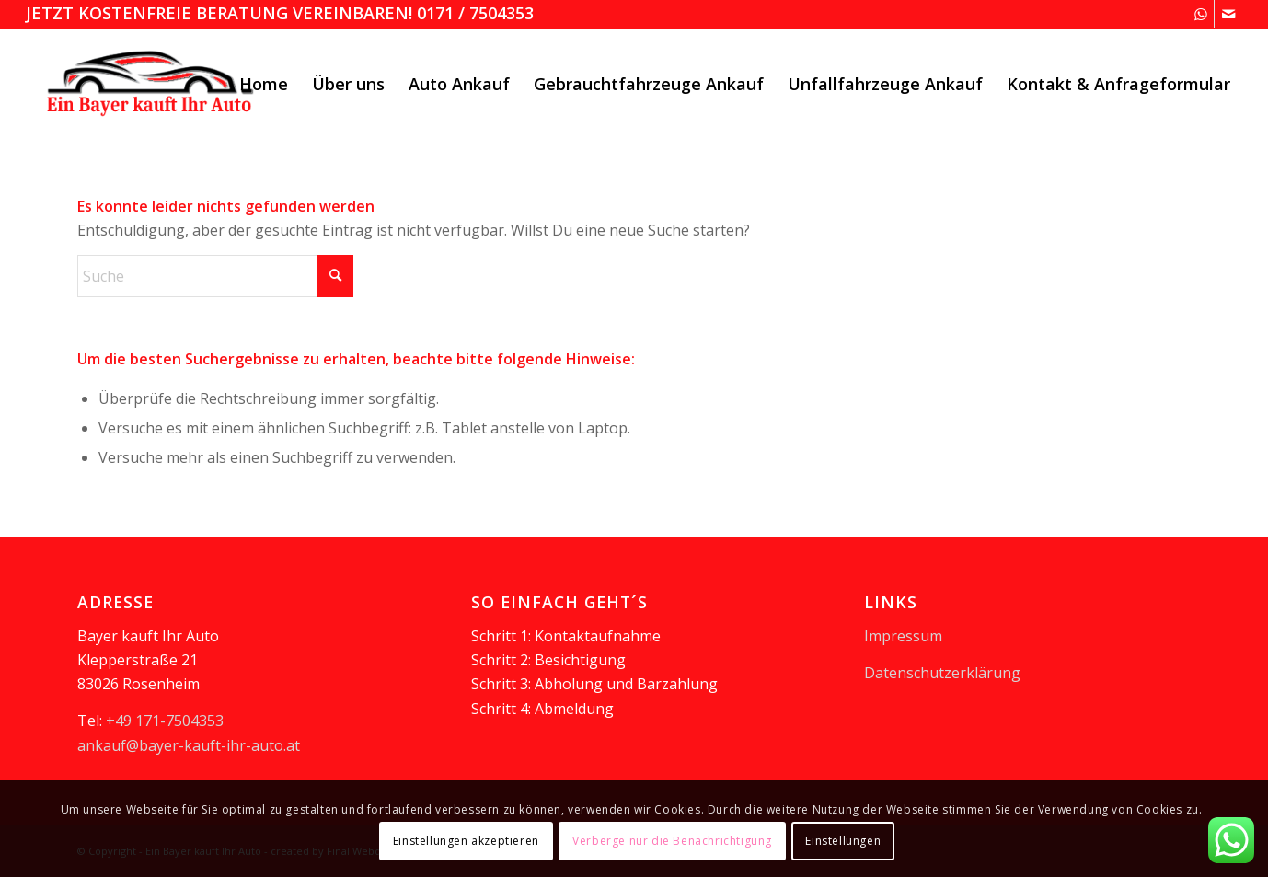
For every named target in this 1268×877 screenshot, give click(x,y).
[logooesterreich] (152, 83)
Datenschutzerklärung (942, 673)
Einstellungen (843, 840)
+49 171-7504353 (165, 720)
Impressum (903, 636)
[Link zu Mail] (1228, 14)
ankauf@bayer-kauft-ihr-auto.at (188, 745)
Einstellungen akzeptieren (466, 840)
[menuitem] (263, 83)
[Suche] (215, 276)
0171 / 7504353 (475, 13)
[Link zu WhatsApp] (1200, 14)
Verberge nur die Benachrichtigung (672, 840)
